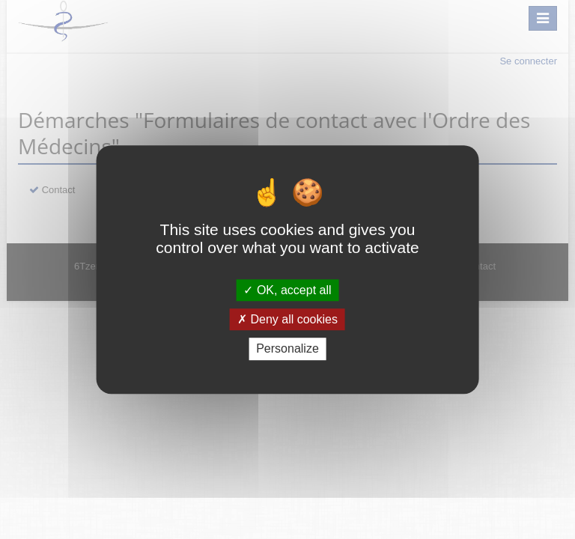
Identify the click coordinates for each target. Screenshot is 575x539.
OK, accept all (287, 290)
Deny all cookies (287, 319)
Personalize (287, 349)
